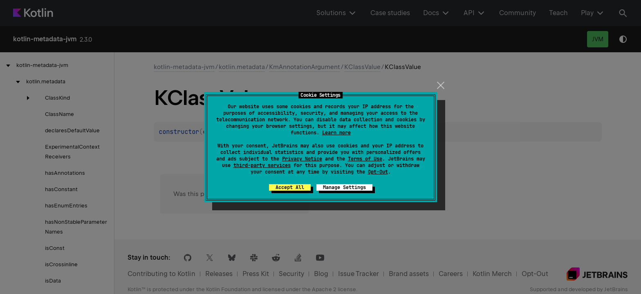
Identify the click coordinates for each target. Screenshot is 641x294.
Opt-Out (378, 172)
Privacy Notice (302, 159)
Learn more (336, 132)
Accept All (290, 187)
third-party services (262, 165)
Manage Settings (344, 187)
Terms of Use (365, 159)
